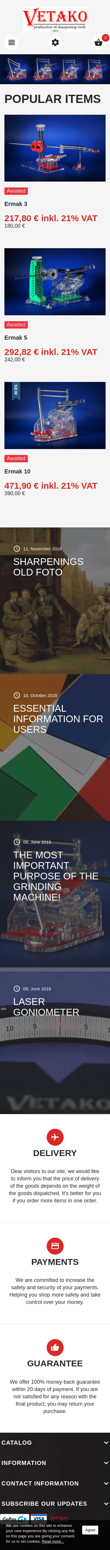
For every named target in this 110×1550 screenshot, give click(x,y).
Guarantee (55, 1363)
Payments (55, 1262)
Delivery (55, 1153)
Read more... (53, 1541)
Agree (90, 1530)
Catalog (16, 1442)
